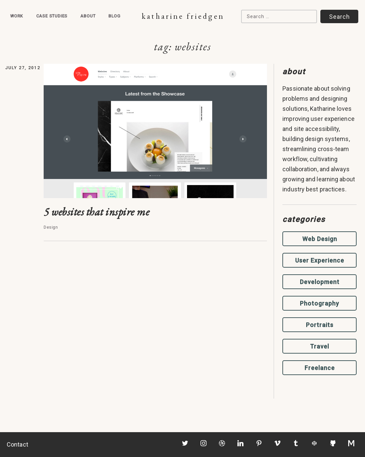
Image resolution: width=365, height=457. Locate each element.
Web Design (319, 238)
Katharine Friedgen (183, 16)
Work (16, 15)
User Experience (319, 260)
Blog (114, 15)
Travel (319, 346)
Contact (17, 444)
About (87, 15)
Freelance (320, 367)
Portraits (319, 324)
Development (319, 281)
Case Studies (52, 15)
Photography (319, 303)
